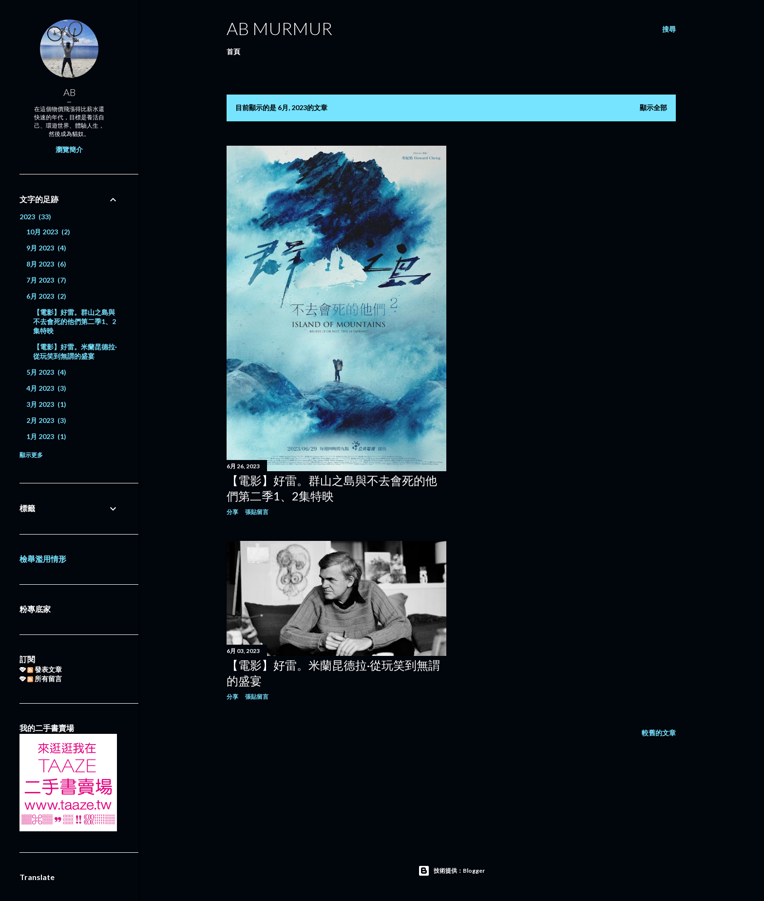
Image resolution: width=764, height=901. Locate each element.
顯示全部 (653, 107)
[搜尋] (669, 29)
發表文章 (44, 669)
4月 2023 (46, 388)
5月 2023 (46, 372)
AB (69, 92)
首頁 (233, 51)
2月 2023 (46, 420)
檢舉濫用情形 (42, 558)
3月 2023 (46, 404)
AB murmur (279, 28)
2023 (35, 216)
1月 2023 (46, 436)
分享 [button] (232, 512)
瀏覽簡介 (69, 149)
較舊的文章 (659, 732)
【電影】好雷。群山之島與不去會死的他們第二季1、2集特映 (74, 321)
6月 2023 (46, 296)
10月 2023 (48, 232)
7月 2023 (46, 280)
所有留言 (44, 678)
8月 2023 (46, 264)
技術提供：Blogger (451, 871)
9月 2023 (46, 248)
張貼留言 (256, 512)
